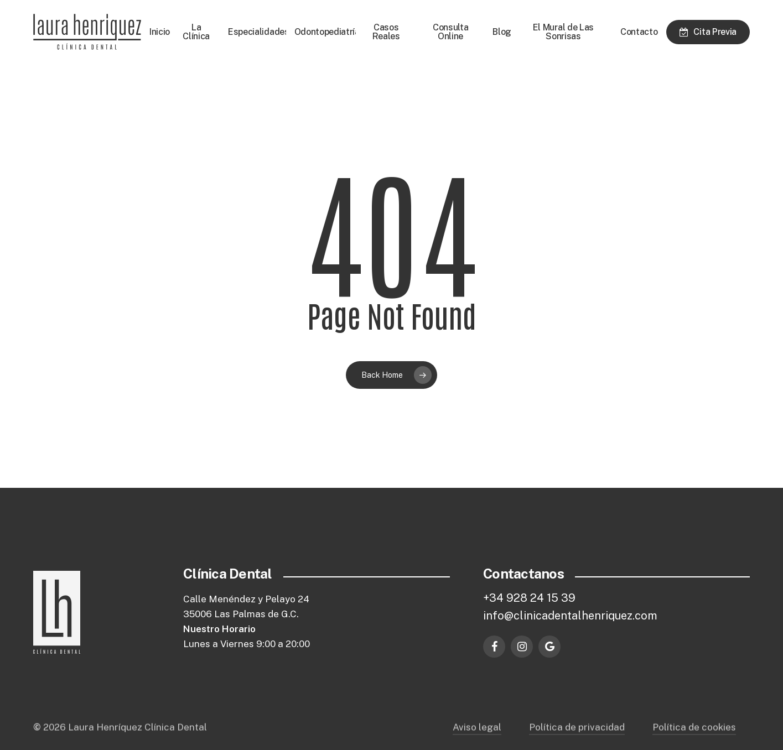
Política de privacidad (577, 738)
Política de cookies (694, 738)
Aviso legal (477, 738)
